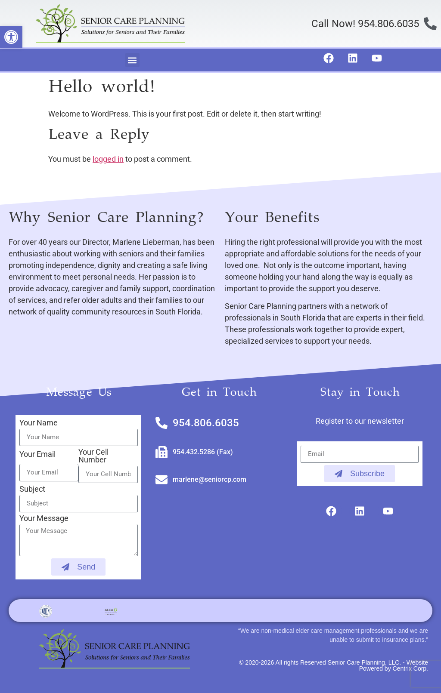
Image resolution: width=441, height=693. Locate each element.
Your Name (38, 423)
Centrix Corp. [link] (410, 668)
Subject (32, 489)
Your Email (37, 454)
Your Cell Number (93, 456)
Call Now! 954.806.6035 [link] (365, 24)
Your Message (43, 518)
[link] (11, 37)
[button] (132, 60)
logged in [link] (108, 158)
